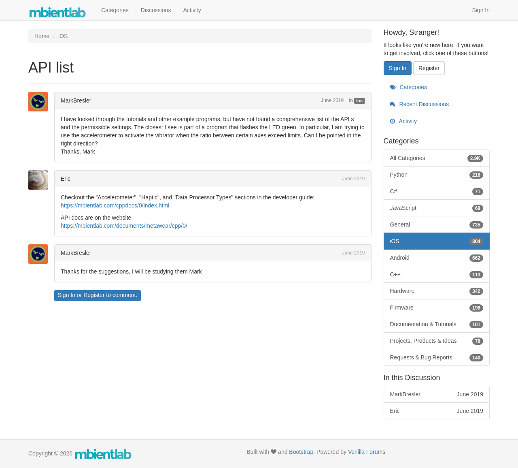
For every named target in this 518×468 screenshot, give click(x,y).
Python (437, 175)
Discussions (156, 10)
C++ (437, 274)
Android (437, 258)
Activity (192, 10)
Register (93, 295)
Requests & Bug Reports (437, 357)
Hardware (437, 291)
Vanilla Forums (366, 452)
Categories (115, 10)
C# (437, 191)
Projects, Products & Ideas (437, 341)
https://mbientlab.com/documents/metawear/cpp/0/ (124, 225)
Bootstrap (301, 452)
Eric (65, 178)
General (437, 224)
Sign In (481, 10)
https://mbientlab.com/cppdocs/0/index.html (115, 205)
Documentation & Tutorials (437, 324)
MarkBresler (76, 100)
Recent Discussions (419, 104)
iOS (360, 101)
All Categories (437, 158)
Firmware (437, 307)
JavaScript (437, 208)
